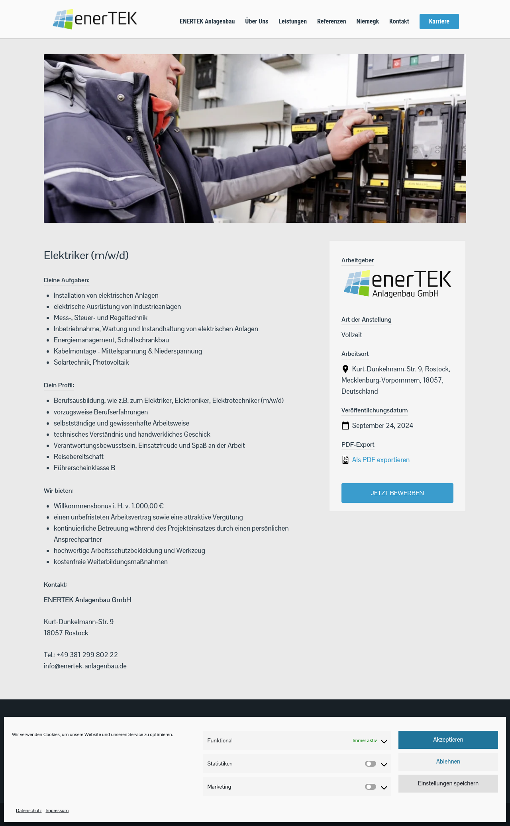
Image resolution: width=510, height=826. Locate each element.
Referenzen (331, 22)
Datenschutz (28, 810)
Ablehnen (448, 761)
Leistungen (293, 22)
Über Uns (256, 22)
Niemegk (367, 22)
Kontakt (399, 22)
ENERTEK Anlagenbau (207, 22)
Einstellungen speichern (448, 783)
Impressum (57, 810)
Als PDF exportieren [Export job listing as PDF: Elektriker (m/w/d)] (375, 459)
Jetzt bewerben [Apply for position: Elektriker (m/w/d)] (397, 493)
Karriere (439, 21)
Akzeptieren (448, 739)
